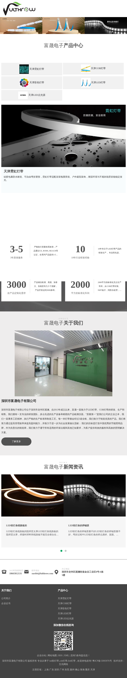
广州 (62, 669)
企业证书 (5, 603)
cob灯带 (63, 661)
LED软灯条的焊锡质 (78, 525)
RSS (60, 655)
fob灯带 (72, 661)
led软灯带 (54, 661)
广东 (51, 669)
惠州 (72, 669)
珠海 (82, 669)
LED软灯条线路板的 (16, 525)
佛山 (77, 669)
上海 (46, 669)
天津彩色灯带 (64, 608)
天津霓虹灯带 (13, 171)
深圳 (56, 669)
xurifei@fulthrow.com (42, 573)
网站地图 (52, 655)
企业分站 (41, 655)
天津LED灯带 (64, 613)
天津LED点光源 (66, 618)
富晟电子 (63, 45)
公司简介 (5, 598)
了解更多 (16, 441)
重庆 (87, 669)
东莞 (67, 669)
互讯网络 (63, 664)
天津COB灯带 (65, 603)
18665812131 (15, 573)
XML (66, 655)
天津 (92, 669)
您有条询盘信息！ (80, 655)
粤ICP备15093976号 (102, 661)
